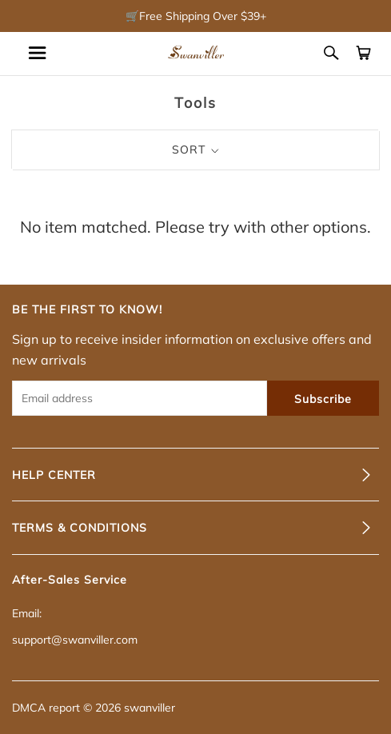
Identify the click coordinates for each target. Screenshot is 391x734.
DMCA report (46, 707)
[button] (195, 475)
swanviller (149, 707)
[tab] (195, 475)
